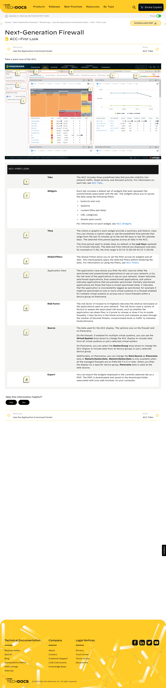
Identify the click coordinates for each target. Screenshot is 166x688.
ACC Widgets (123, 223)
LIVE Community (58, 662)
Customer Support (58, 658)
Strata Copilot (151, 7)
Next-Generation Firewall (25, 22)
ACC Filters (132, 262)
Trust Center (82, 654)
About (52, 650)
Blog (7, 658)
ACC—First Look (98, 22)
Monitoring (45, 22)
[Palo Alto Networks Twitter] (149, 644)
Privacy (80, 650)
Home (8, 22)
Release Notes (12, 650)
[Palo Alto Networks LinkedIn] (142, 644)
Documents (82, 662)
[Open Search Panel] (135, 7)
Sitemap (9, 670)
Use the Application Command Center (70, 22)
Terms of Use (83, 658)
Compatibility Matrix (15, 662)
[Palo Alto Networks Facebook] (135, 644)
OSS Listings (11, 666)
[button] (164, 550)
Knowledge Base (57, 666)
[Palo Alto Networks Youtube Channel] (156, 644)
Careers (53, 654)
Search (8, 654)
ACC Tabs (97, 183)
